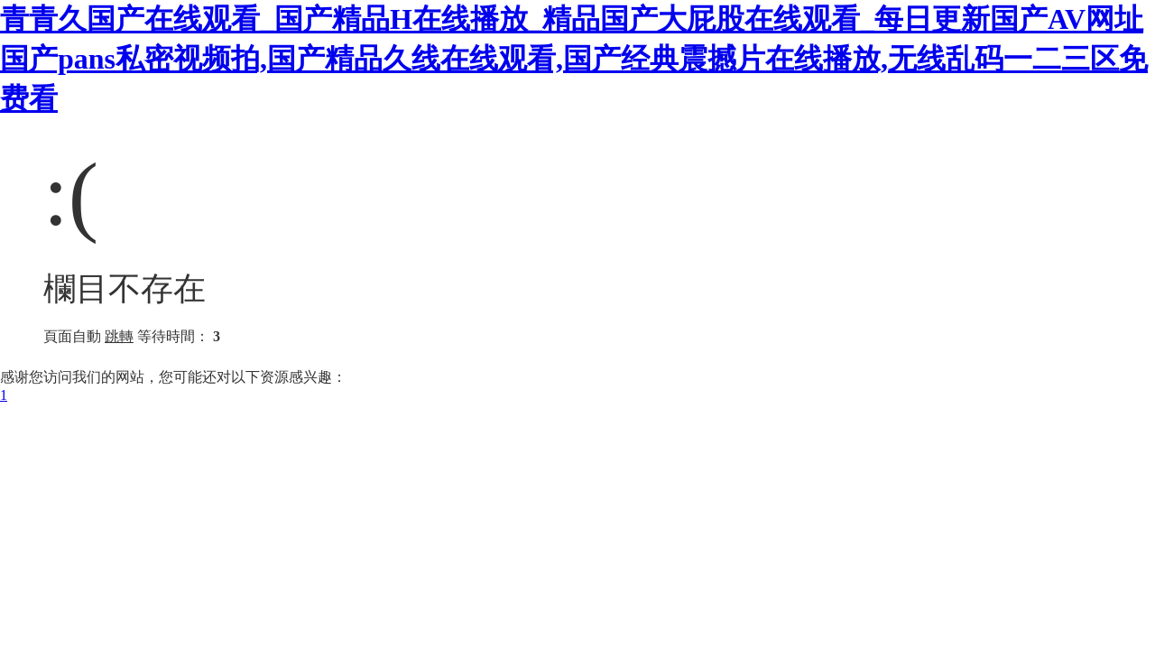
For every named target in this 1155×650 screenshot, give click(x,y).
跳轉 (119, 336)
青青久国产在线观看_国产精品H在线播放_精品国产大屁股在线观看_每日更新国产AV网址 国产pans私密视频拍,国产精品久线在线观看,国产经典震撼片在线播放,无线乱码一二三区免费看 (574, 59)
